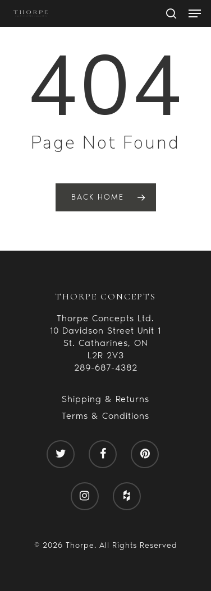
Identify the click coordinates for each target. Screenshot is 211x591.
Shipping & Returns (105, 399)
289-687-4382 (105, 367)
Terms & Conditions (105, 415)
